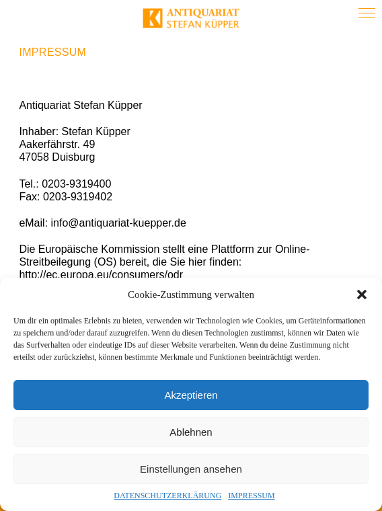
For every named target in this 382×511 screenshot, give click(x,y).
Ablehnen (190, 432)
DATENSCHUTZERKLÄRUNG (167, 495)
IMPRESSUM (251, 495)
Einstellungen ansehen (191, 469)
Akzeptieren (190, 395)
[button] (362, 294)
